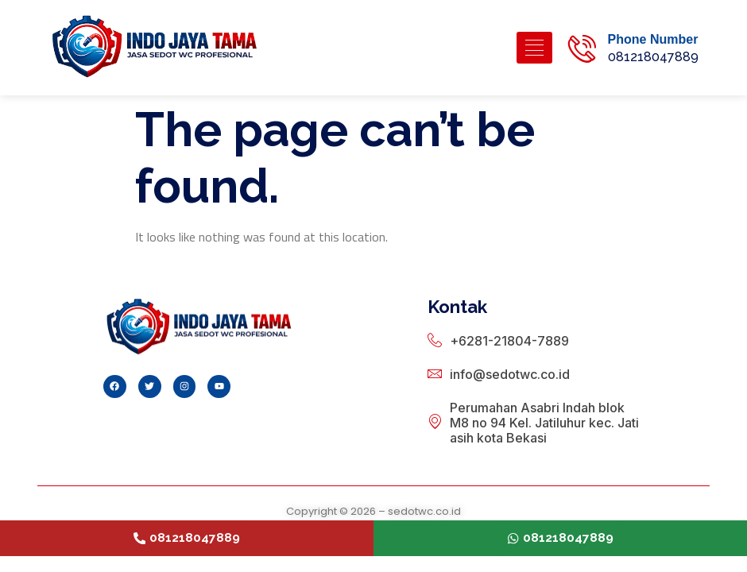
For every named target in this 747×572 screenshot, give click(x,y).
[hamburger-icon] (534, 48)
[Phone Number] (582, 48)
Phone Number (653, 39)
